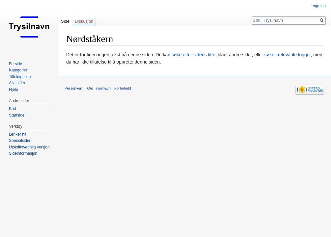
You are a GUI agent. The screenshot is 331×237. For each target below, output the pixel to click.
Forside (15, 64)
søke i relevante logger (287, 54)
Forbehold (122, 88)
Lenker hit (17, 134)
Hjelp (13, 89)
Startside (16, 115)
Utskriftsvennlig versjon (29, 147)
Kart (12, 108)
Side (65, 21)
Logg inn (318, 6)
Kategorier (18, 70)
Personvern (74, 88)
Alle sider (17, 83)
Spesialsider (19, 140)
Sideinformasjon (23, 153)
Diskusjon (84, 21)
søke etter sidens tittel (194, 54)
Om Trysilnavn (99, 88)
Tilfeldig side (20, 76)
